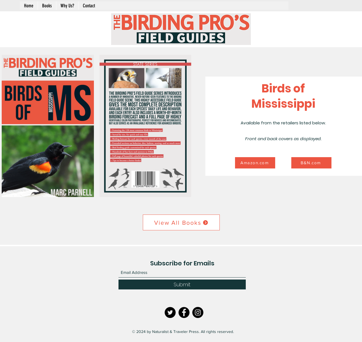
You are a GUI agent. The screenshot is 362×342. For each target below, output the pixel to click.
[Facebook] (183, 312)
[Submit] (182, 284)
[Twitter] (170, 312)
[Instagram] (197, 312)
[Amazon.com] (255, 162)
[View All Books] (181, 222)
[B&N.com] (311, 162)
